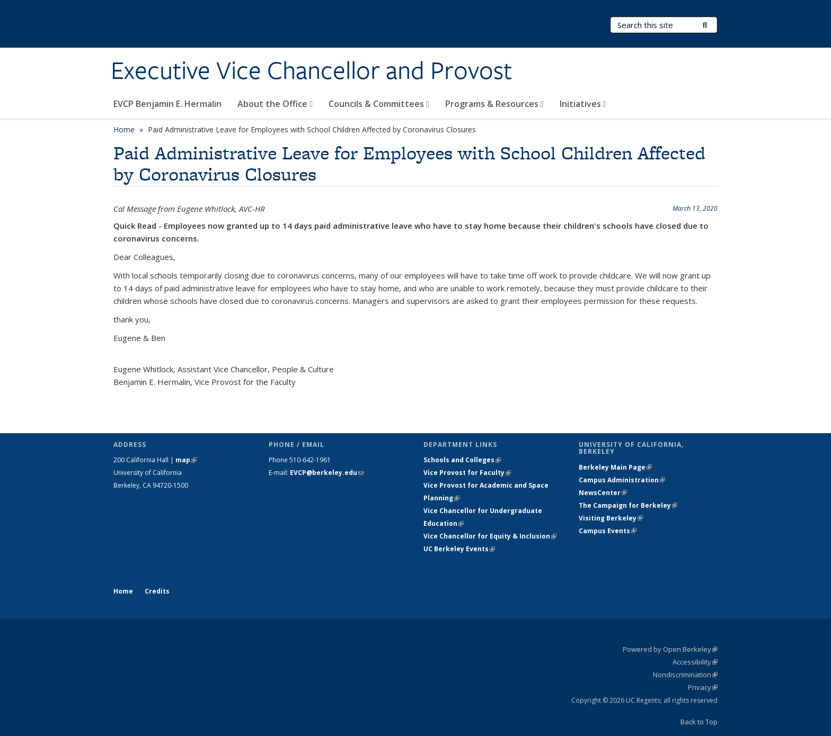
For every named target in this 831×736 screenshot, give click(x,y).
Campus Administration (622, 479)
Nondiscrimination (685, 674)
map (186, 459)
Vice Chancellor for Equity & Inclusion (489, 536)
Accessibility (695, 662)
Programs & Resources (494, 104)
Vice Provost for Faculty (467, 472)
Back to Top (699, 721)
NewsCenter (603, 492)
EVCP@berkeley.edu (327, 472)
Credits (157, 591)
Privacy (703, 687)
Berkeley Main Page (615, 467)
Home (124, 129)
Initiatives (583, 104)
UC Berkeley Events (459, 548)
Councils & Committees (379, 104)
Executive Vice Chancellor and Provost (311, 70)
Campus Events (607, 530)
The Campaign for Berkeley (628, 505)
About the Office (275, 104)
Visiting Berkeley (611, 518)
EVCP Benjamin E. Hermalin (167, 104)
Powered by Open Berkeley (670, 649)
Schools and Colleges (462, 459)
